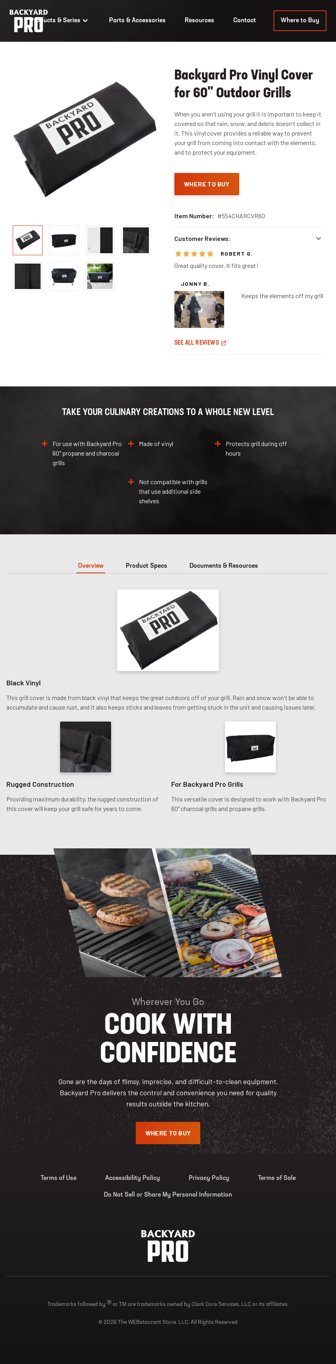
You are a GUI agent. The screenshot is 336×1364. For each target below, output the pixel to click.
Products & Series (60, 20)
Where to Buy (300, 20)
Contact (244, 20)
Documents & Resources (223, 566)
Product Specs (146, 566)
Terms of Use (58, 1178)
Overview (91, 566)
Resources (199, 20)
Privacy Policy (209, 1178)
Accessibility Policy (132, 1178)
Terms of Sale (277, 1178)
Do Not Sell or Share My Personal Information (168, 1195)
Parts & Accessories (137, 20)
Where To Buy (207, 184)
